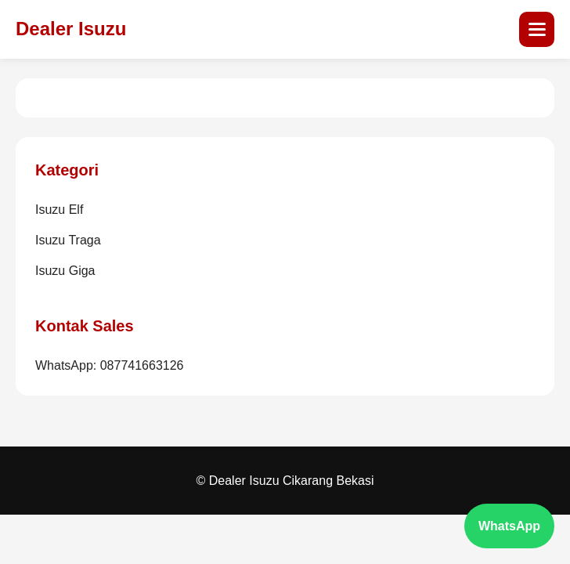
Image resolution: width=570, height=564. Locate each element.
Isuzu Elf (59, 209)
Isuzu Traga (68, 240)
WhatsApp (509, 526)
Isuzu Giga (65, 270)
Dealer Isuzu (71, 28)
